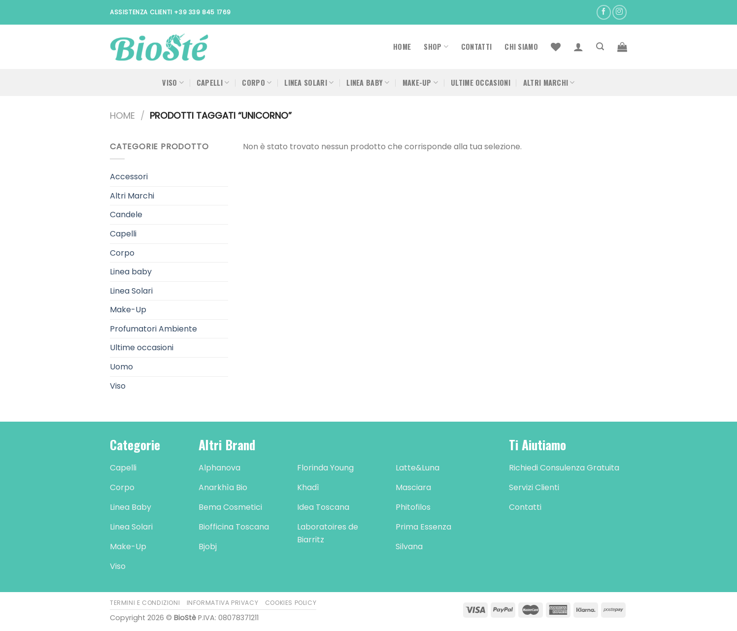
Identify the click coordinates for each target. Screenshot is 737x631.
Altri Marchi (549, 82)
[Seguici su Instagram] (619, 12)
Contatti (476, 46)
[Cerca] (600, 46)
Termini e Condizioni (145, 602)
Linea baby (131, 271)
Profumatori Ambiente (153, 328)
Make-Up (420, 82)
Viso (173, 82)
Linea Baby (367, 82)
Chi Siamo (521, 46)
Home (402, 46)
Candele (126, 214)
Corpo (256, 82)
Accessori (129, 176)
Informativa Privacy (223, 602)
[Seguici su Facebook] (604, 12)
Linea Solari (309, 82)
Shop (436, 46)
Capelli (213, 82)
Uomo (121, 366)
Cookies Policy (291, 602)
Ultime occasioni (480, 82)
